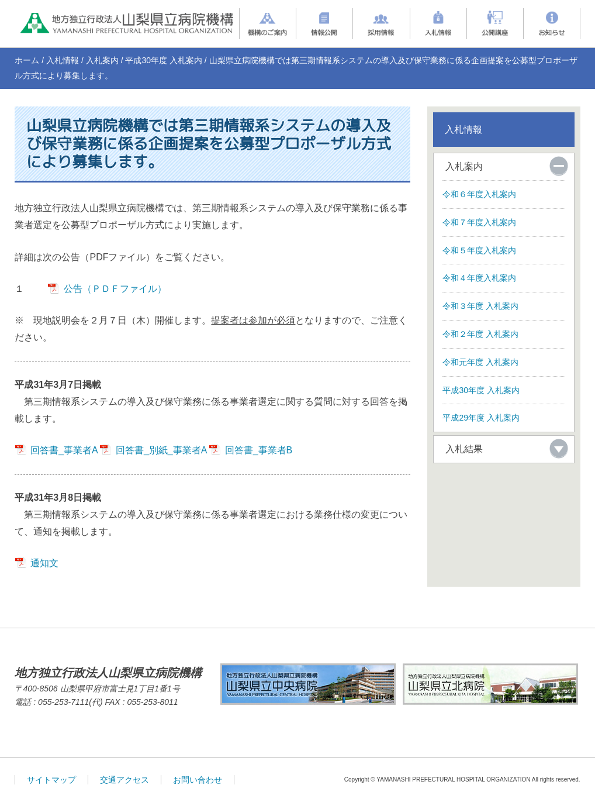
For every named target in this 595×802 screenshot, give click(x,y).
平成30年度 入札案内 (163, 60)
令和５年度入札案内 (479, 250)
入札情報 (62, 60)
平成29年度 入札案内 (480, 417)
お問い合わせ (197, 779)
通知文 (44, 563)
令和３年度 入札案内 (480, 306)
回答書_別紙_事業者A (161, 450)
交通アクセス (124, 779)
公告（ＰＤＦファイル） (115, 289)
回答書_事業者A (64, 450)
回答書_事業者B (259, 450)
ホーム (27, 60)
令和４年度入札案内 (479, 278)
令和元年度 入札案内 (480, 362)
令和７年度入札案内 (479, 222)
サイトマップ (51, 779)
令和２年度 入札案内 (480, 334)
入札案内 (102, 60)
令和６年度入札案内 (479, 194)
